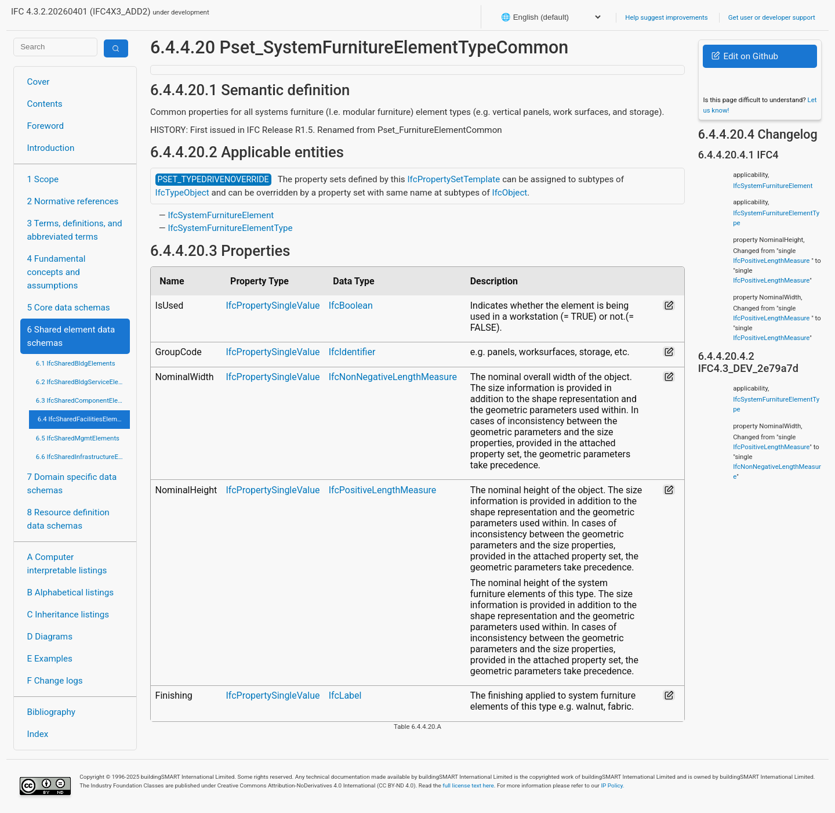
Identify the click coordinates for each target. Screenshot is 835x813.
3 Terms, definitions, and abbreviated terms (74, 230)
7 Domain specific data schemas (72, 484)
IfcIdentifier (352, 351)
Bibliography (51, 712)
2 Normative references (73, 201)
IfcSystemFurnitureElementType (230, 228)
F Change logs (55, 680)
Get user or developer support (771, 17)
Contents (45, 104)
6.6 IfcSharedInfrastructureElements (83, 457)
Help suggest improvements (666, 17)
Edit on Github (744, 56)
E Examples (49, 658)
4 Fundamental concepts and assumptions (56, 272)
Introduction (51, 148)
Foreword (45, 126)
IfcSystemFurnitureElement (221, 215)
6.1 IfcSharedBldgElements (75, 363)
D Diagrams (49, 636)
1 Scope (43, 179)
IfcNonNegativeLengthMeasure (393, 376)
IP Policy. (612, 785)
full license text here (468, 785)
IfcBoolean (351, 305)
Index (38, 734)
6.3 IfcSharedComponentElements (83, 400)
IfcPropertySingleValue (273, 305)
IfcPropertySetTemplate (453, 179)
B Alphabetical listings (70, 592)
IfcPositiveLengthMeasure (383, 490)
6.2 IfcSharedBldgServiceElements (83, 382)
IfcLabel (345, 695)
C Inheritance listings (68, 614)
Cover (38, 82)
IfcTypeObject (182, 192)
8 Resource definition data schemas (68, 519)
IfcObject (510, 192)
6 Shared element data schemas (71, 336)
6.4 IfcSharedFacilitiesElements (84, 419)
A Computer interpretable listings (67, 564)
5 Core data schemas (68, 307)
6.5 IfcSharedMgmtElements (77, 438)
